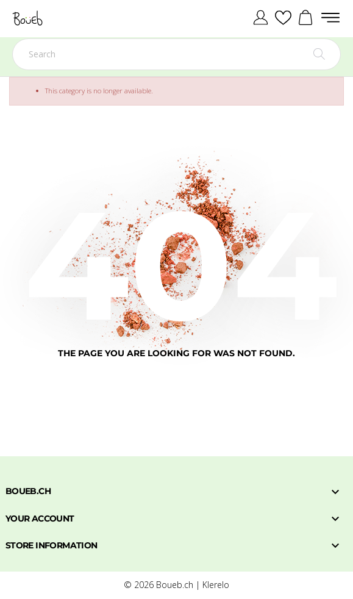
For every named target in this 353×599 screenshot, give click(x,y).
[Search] (176, 54)
